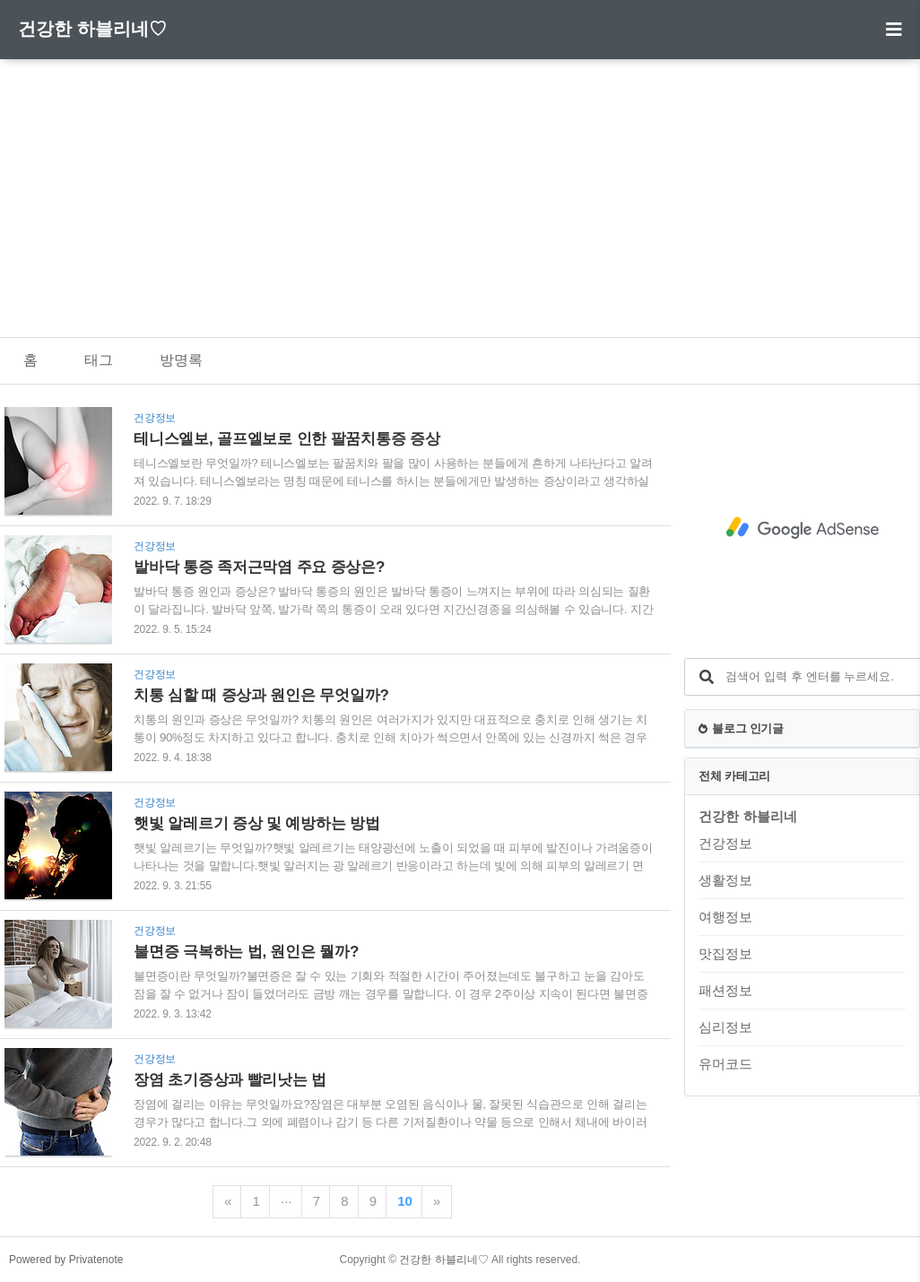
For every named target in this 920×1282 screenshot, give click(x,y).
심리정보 (725, 1027)
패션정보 (725, 990)
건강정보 (725, 843)
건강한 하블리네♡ (92, 29)
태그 (98, 360)
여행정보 (725, 916)
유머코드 (725, 1063)
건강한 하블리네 (747, 816)
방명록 (181, 360)
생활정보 (725, 880)
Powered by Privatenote (66, 1259)
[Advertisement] (460, 184)
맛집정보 (725, 953)
